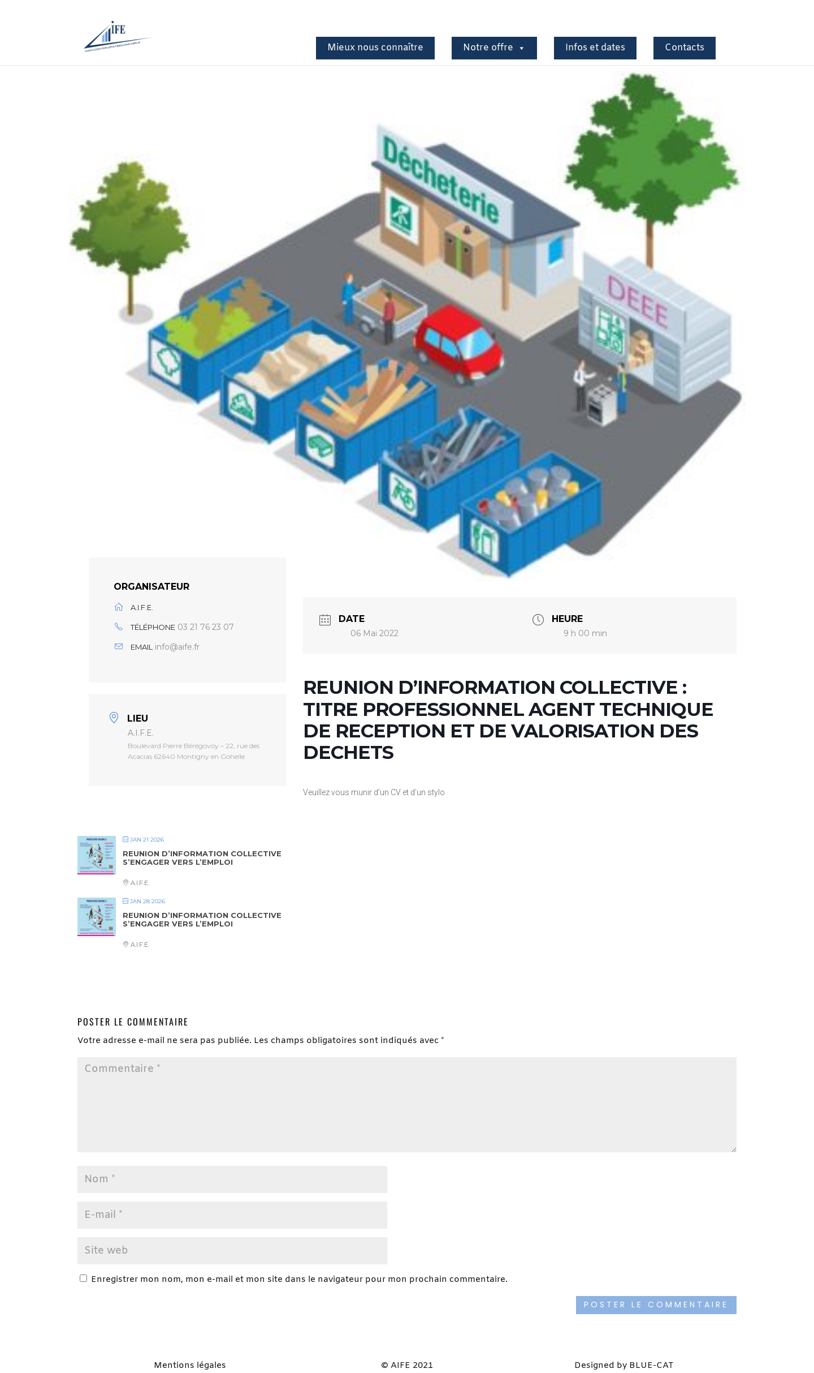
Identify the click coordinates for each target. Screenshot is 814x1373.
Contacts (684, 48)
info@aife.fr (177, 647)
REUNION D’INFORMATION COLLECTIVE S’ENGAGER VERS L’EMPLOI (202, 858)
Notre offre (494, 48)
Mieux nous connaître (375, 48)
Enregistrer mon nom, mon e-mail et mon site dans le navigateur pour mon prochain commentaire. (299, 1279)
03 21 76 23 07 (205, 627)
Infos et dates (595, 48)
